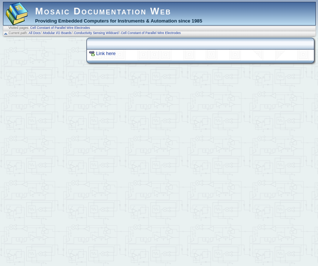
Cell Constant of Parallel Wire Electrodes (60, 28)
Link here (106, 53)
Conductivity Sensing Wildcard (96, 33)
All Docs (34, 33)
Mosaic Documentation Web (103, 11)
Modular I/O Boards (57, 33)
